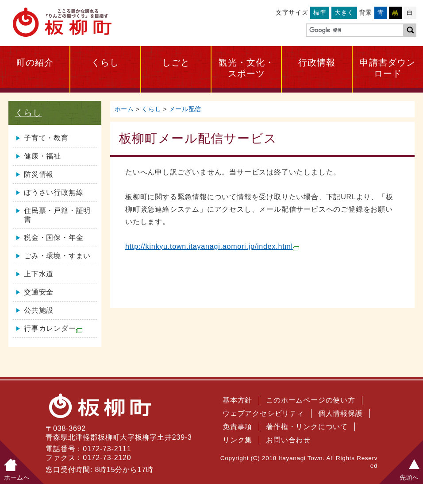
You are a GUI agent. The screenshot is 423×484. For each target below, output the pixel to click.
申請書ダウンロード (387, 68)
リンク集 (237, 440)
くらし (105, 62)
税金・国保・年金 (53, 237)
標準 (319, 12)
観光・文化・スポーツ (246, 68)
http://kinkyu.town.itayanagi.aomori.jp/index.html (212, 246)
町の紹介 (35, 62)
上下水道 (39, 274)
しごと (176, 62)
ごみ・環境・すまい (57, 255)
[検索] (354, 31)
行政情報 (316, 62)
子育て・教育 (46, 138)
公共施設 (39, 310)
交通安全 (39, 292)
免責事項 (237, 426)
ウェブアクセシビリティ (263, 413)
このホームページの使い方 (310, 400)
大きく (344, 12)
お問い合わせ (288, 440)
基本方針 (237, 400)
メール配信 (185, 109)
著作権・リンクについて (307, 426)
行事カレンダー (53, 329)
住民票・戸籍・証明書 (57, 215)
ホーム (124, 109)
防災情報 (39, 174)
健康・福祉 (42, 156)
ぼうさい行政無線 (53, 192)
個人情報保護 (340, 413)
